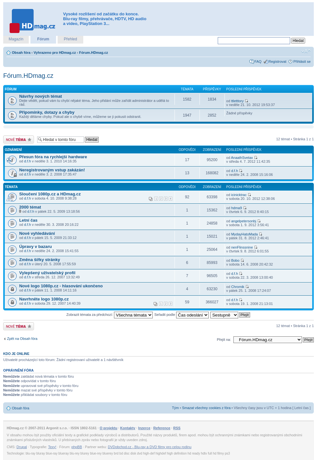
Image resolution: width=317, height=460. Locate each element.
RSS (177, 428)
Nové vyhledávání (37, 233)
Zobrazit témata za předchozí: (109, 314)
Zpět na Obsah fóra (22, 339)
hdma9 (236, 208)
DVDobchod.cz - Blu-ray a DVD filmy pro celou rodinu (149, 447)
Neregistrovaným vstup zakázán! (52, 170)
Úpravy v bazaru (35, 246)
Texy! (52, 447)
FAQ (258, 61)
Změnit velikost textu (306, 51)
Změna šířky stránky (39, 259)
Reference (161, 428)
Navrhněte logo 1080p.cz (44, 299)
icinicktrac (239, 195)
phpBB (76, 447)
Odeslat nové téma (18, 140)
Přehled (70, 39)
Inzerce (144, 428)
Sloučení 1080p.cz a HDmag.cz (50, 194)
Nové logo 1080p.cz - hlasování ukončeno (61, 285)
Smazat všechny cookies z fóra (206, 408)
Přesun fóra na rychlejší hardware (53, 156)
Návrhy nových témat (40, 96)
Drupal (22, 447)
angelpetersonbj (243, 221)
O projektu (108, 428)
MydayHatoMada (244, 234)
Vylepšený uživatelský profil (47, 272)
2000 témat (30, 207)
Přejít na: (224, 339)
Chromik (237, 287)
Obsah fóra (21, 52)
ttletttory (237, 101)
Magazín (16, 39)
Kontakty (127, 428)
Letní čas (28, 220)
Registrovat (278, 61)
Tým (175, 408)
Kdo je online (16, 354)
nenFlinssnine (242, 247)
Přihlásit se (302, 61)
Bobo (235, 260)
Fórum (43, 39)
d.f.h (27, 161)
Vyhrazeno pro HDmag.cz (55, 52)
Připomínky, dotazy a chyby (47, 112)
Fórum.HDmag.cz (93, 52)
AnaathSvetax (242, 158)
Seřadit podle (181, 314)
